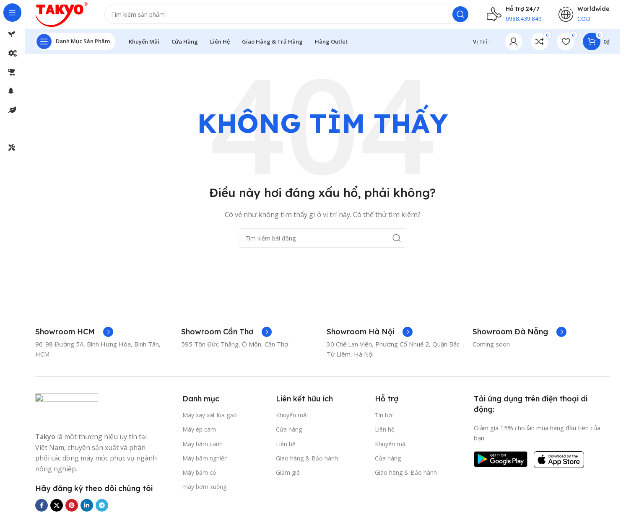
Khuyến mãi (292, 420)
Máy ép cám (199, 434)
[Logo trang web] (66, 16)
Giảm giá (288, 477)
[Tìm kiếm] (292, 16)
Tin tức (384, 420)
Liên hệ (286, 449)
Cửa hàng (289, 434)
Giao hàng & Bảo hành (307, 463)
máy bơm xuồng (204, 491)
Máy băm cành (202, 449)
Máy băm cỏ (199, 477)
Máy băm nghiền (205, 463)
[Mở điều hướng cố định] (75, 46)
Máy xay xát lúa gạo (209, 420)
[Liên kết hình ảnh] (66, 412)
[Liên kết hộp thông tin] (74, 336)
